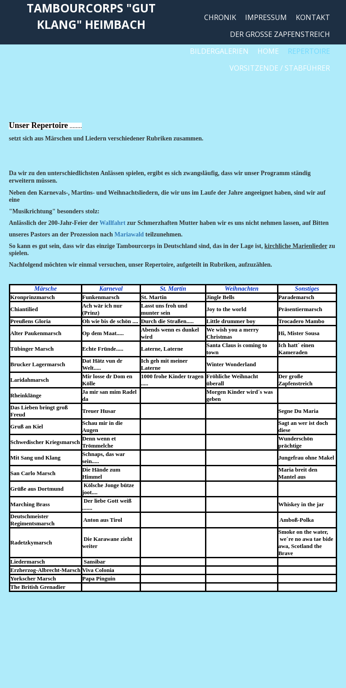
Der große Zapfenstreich (280, 34)
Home (268, 51)
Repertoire (309, 51)
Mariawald (129, 234)
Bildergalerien (219, 51)
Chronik (220, 17)
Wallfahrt (112, 223)
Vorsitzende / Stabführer (279, 68)
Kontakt (313, 17)
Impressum (266, 17)
